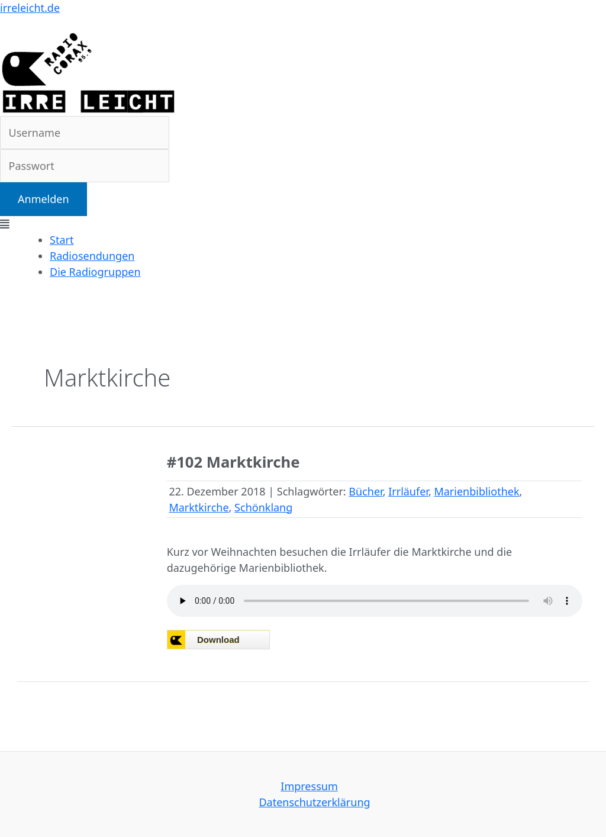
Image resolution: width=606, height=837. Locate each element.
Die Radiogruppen (95, 272)
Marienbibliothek (476, 491)
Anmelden (43, 199)
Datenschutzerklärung (314, 802)
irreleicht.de (30, 8)
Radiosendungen (92, 256)
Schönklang (263, 507)
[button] (303, 224)
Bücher (365, 491)
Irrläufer (408, 491)
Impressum (309, 786)
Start (61, 240)
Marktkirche (198, 507)
